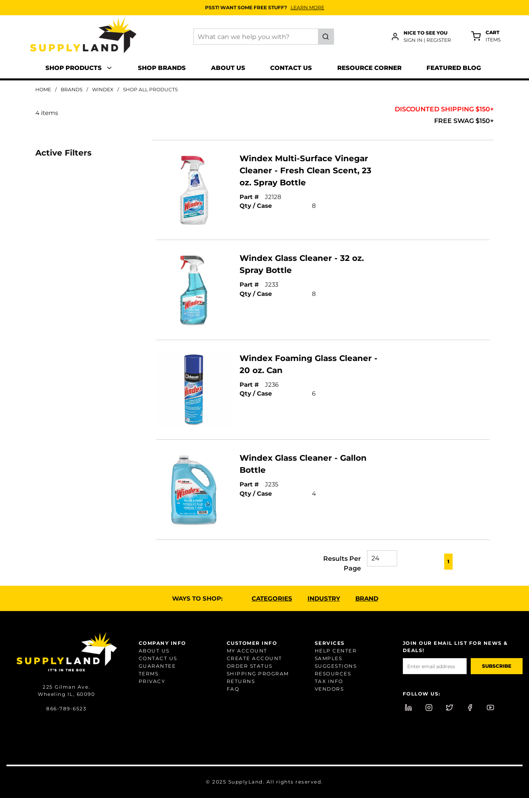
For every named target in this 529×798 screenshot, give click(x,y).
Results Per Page (342, 563)
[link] (413, 561)
